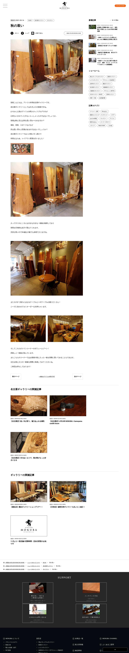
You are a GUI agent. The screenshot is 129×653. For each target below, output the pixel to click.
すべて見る (115, 20)
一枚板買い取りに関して (109, 569)
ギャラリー (51, 20)
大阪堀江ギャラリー (110, 91)
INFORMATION (80, 570)
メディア (92, 130)
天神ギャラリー (111, 98)
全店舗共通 (103, 102)
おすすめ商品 (94, 123)
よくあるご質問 (107, 549)
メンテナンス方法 (11, 580)
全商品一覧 (79, 544)
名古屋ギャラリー (40, 20)
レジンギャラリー (107, 80)
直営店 (38, 544)
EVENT (77, 577)
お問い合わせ (107, 555)
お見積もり (105, 563)
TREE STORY (102, 130)
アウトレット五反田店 (96, 84)
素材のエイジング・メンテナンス (99, 119)
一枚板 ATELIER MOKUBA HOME (73, 33)
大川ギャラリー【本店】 (97, 98)
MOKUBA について (12, 544)
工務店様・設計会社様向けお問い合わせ (114, 566)
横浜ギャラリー (94, 87)
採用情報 (85, 614)
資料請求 (104, 561)
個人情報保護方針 (21, 614)
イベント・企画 (94, 115)
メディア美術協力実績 (81, 582)
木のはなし (105, 115)
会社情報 (74, 614)
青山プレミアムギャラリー (97, 76)
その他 (111, 130)
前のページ (16, 377)
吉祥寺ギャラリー (111, 84)
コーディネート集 (11, 578)
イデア (114, 119)
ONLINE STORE (119, 5)
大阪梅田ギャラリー (95, 91)
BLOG (30, 20)
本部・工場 (93, 102)
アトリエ (113, 123)
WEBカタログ (43, 580)
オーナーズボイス (106, 126)
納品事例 (78, 555)
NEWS (77, 574)
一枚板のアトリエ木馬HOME (47, 377)
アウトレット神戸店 (95, 95)
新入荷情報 (79, 549)
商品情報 (9, 561)
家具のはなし (94, 126)
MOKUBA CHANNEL (109, 544)
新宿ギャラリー (94, 80)
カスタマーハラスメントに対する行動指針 (49, 614)
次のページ (77, 377)
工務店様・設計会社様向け (104, 614)
